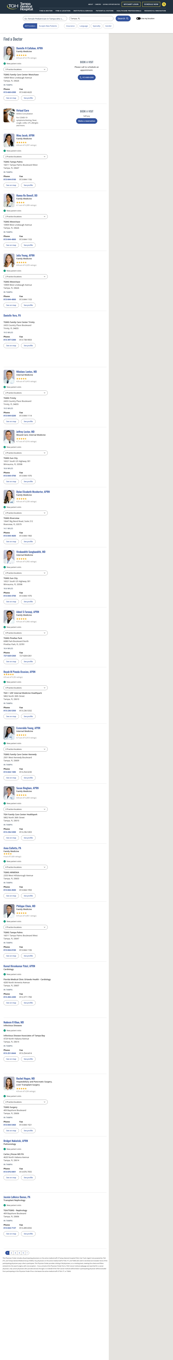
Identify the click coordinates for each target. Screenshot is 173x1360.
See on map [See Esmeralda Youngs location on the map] (11, 778)
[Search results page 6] (27, 1253)
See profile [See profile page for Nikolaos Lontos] (28, 421)
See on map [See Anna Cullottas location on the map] (11, 896)
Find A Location (63, 11)
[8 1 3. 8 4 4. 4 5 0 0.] (10, 889)
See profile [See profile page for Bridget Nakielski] (28, 1177)
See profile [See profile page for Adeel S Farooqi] (28, 661)
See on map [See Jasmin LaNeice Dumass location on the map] (11, 1234)
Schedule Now (151, 4)
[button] (26, 69)
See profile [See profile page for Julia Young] (28, 305)
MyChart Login (131, 4)
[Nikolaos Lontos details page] (9, 376)
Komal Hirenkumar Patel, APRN (19, 966)
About (90, 4)
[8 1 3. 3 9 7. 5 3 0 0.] (10, 339)
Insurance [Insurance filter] (70, 26)
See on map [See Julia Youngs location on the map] (11, 305)
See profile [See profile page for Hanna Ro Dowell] (28, 245)
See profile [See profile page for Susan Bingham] (28, 838)
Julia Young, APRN (25, 255)
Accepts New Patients (48, 26)
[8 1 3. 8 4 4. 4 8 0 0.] (10, 239)
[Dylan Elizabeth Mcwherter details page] (9, 497)
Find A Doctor (45, 11)
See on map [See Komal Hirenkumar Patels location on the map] (11, 1003)
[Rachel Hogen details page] (9, 1085)
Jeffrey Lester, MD (25, 431)
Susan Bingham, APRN (27, 788)
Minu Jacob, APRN (25, 135)
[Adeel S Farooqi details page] (9, 617)
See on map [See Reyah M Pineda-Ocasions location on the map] (11, 716)
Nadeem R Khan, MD (14, 1022)
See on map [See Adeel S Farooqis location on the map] (11, 661)
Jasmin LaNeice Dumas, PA (17, 1197)
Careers (98, 4)
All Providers (30, 26)
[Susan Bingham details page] (9, 793)
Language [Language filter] (84, 26)
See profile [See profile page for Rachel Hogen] (28, 1130)
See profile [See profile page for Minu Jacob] (28, 185)
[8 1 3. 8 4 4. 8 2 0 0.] (10, 415)
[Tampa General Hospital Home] (20, 8)
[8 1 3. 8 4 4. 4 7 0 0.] (10, 475)
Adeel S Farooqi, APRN (27, 611)
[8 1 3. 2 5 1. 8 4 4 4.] (10, 1053)
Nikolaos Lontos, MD (26, 371)
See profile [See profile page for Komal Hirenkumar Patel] (28, 1003)
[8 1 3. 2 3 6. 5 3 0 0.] (10, 832)
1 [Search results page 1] (7, 1253)
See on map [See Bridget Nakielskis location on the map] (11, 1177)
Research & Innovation (155, 11)
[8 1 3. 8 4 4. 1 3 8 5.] (10, 771)
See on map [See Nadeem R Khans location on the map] (11, 1059)
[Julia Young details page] (9, 260)
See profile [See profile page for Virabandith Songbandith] (28, 601)
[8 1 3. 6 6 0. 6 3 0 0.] (10, 92)
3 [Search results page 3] (15, 1253)
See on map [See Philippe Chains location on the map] (11, 956)
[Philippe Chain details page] (9, 911)
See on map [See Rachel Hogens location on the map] (11, 1130)
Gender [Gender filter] (108, 26)
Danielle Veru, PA (12, 315)
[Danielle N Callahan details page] (9, 53)
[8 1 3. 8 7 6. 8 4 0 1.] (10, 1171)
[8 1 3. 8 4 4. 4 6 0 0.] (10, 535)
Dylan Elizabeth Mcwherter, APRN (33, 491)
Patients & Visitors (105, 11)
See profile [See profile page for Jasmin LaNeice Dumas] (28, 1234)
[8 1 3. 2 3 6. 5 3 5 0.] (10, 710)
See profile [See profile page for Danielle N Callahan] (28, 98)
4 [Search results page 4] (19, 1253)
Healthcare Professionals (129, 11)
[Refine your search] (45, 18)
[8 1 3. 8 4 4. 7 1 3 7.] (10, 1227)
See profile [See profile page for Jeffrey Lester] (28, 481)
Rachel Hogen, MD (25, 1078)
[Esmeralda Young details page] (9, 733)
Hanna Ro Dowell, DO (26, 195)
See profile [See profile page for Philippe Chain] (28, 956)
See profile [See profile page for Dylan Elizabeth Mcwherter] (28, 541)
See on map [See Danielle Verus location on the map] (11, 345)
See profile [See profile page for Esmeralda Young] (28, 778)
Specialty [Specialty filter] (96, 26)
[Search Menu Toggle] (164, 4)
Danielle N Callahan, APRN (29, 48)
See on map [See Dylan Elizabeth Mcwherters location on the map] (11, 541)
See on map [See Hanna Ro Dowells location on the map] (11, 245)
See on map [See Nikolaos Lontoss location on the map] (11, 421)
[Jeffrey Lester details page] (9, 437)
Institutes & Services (83, 11)
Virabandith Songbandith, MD (30, 551)
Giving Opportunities (111, 4)
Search (123, 18)
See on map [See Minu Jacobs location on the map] (11, 185)
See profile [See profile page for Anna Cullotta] (28, 896)
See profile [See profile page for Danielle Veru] (28, 345)
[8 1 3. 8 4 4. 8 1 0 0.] (10, 179)
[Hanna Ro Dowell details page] (9, 200)
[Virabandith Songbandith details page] (9, 557)
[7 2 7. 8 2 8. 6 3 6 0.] (10, 655)
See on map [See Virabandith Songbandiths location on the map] (11, 601)
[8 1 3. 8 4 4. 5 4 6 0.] (10, 1124)
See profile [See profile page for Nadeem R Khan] (28, 1059)
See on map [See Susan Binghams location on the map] (11, 838)
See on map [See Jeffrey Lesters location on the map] (11, 481)
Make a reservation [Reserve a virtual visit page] (86, 121)
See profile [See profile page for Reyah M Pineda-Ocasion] (28, 716)
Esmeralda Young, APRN (28, 728)
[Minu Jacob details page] (9, 140)
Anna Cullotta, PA (12, 848)
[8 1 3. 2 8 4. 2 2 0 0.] (10, 996)
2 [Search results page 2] (11, 1253)
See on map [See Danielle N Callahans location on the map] (11, 98)
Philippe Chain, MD (25, 906)
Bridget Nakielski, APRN (16, 1140)
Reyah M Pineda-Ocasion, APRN (19, 671)
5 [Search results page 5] (23, 1253)
